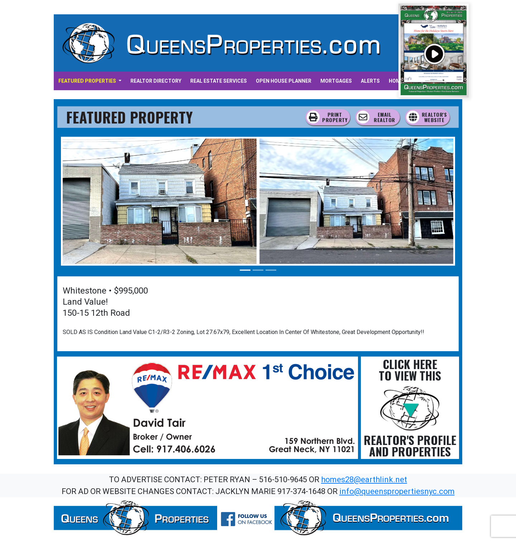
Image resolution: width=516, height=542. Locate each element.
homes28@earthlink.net (364, 479)
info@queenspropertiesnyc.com (397, 491)
